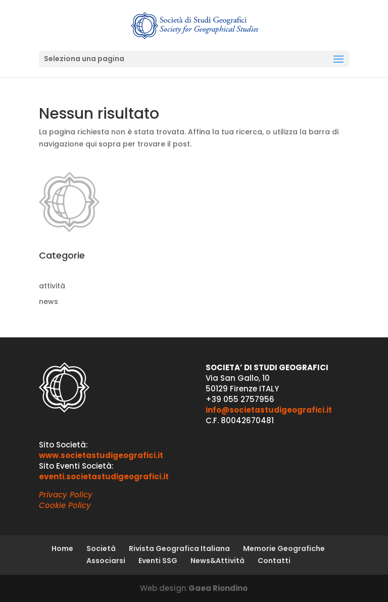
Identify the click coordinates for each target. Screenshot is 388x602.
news (48, 301)
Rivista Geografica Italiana (179, 548)
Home (62, 548)
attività (52, 286)
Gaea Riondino (218, 588)
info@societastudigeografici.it (269, 410)
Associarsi (105, 561)
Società (101, 548)
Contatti (274, 561)
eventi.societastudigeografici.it (104, 476)
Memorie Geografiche (284, 548)
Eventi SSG (157, 561)
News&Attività (217, 561)
